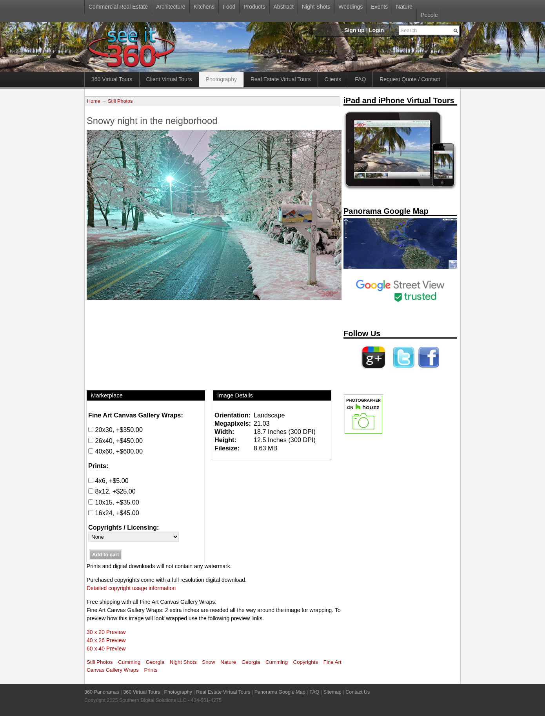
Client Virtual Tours (169, 79)
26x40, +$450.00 (115, 440)
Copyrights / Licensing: (123, 527)
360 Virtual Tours (112, 79)
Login (376, 30)
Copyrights (305, 662)
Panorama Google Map (279, 692)
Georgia (155, 662)
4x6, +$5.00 (108, 480)
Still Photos (120, 101)
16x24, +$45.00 (113, 512)
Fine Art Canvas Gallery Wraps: (135, 415)
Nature (404, 7)
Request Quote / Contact (410, 79)
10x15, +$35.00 (113, 502)
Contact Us (357, 692)
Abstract (284, 7)
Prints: (98, 465)
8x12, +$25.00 (112, 491)
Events (379, 7)
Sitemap (332, 692)
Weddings (350, 7)
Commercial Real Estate (118, 7)
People (429, 15)
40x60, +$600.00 (115, 451)
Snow (208, 662)
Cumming (129, 662)
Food (229, 7)
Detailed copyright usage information (131, 588)
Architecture (170, 7)
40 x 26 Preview (106, 640)
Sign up (354, 30)
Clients (333, 79)
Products (254, 7)
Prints (150, 670)
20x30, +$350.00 (115, 429)
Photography (221, 79)
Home (93, 101)
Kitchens (204, 7)
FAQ (360, 79)
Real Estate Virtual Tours (281, 79)
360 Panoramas (101, 692)
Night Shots (316, 7)
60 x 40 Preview (106, 648)
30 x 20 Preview (106, 632)
